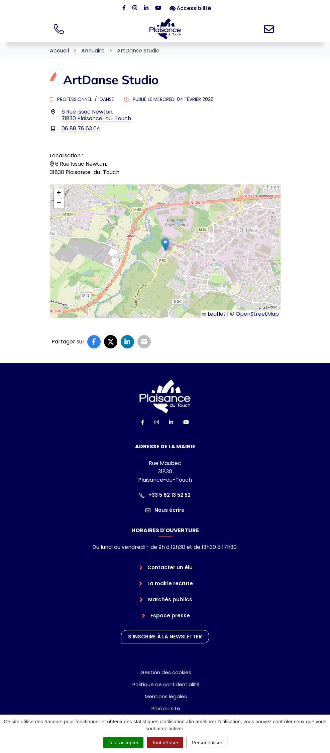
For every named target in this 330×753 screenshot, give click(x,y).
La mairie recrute (170, 583)
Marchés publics (170, 599)
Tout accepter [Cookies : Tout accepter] (123, 742)
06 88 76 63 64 (81, 128)
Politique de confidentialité (166, 684)
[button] (165, 244)
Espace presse (170, 615)
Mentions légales (166, 696)
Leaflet (214, 314)
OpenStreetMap (257, 314)
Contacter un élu (170, 567)
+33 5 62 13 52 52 (165, 494)
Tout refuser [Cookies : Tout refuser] (165, 742)
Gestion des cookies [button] (165, 672)
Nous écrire (165, 509)
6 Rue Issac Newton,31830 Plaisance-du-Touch (96, 115)
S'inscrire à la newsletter (165, 636)
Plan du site (165, 708)
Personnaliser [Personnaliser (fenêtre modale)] (207, 742)
